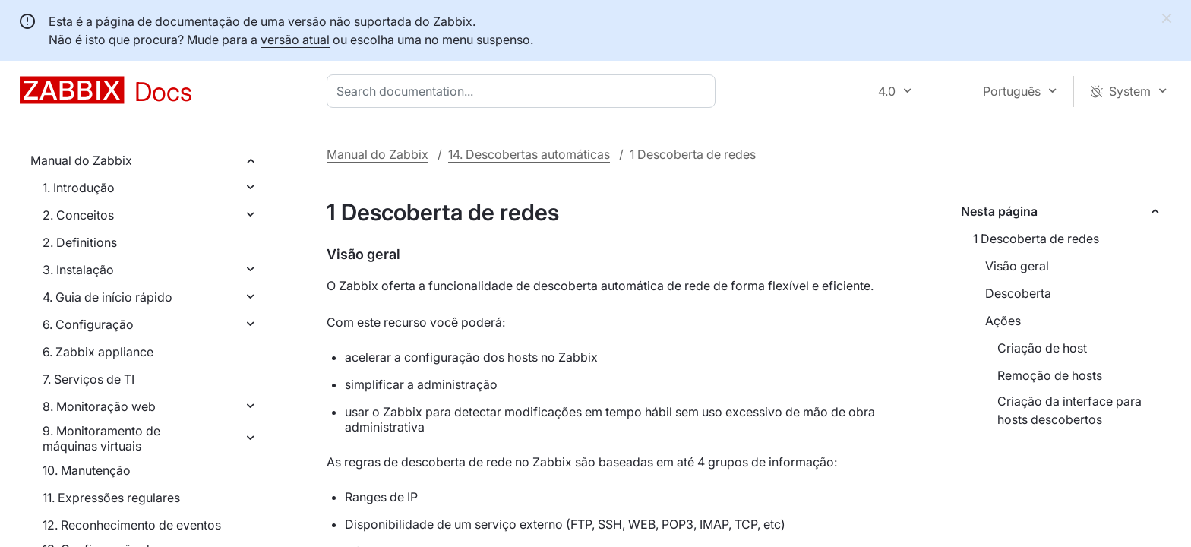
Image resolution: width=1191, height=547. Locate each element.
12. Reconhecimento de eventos (132, 525)
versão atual (295, 39)
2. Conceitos (78, 215)
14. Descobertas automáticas (529, 154)
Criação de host (1042, 348)
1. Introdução (79, 187)
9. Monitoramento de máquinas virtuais (101, 438)
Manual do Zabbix (81, 160)
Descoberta (1018, 293)
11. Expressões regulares (111, 497)
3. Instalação (78, 269)
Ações (1003, 320)
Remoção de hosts (1049, 375)
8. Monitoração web (99, 406)
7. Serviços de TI (88, 379)
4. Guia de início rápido (107, 297)
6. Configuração (88, 324)
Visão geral (1017, 266)
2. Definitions (80, 242)
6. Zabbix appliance (98, 351)
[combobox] (524, 91)
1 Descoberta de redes (1036, 238)
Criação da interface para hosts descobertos (1069, 410)
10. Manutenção (87, 470)
